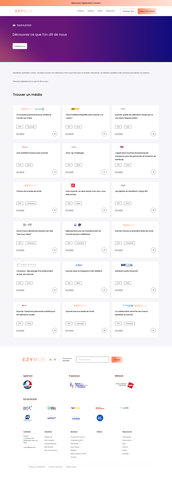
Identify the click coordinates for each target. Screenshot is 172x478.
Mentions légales (71, 467)
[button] (82, 11)
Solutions (81, 11)
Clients (100, 11)
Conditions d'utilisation (55, 467)
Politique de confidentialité (37, 467)
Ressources (110, 11)
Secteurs (91, 11)
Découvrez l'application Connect (86, 3)
